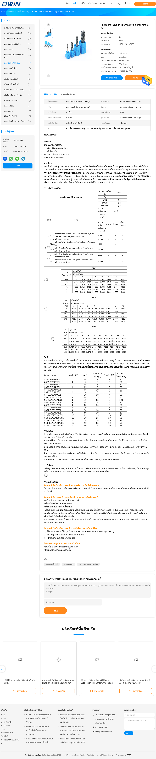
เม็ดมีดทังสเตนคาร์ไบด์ (33, 710)
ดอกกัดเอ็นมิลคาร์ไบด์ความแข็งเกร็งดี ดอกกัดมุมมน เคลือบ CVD (72, 740)
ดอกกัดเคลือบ (68, 564)
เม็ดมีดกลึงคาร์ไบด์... (17, 84)
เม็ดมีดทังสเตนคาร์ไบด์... (17, 28)
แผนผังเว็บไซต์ (7, 733)
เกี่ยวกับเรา (5, 725)
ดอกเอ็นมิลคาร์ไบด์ (65, 710)
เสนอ (55, 610)
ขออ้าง (145, 4)
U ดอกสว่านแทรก (17, 100)
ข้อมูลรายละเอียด (50, 94)
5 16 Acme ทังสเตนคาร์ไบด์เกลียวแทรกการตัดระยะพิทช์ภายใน (39, 740)
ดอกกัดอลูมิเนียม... (17, 68)
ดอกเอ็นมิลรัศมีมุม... (17, 63)
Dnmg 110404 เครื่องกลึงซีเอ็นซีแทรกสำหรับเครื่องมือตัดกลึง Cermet (38, 718)
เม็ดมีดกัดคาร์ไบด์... (17, 79)
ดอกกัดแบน (17, 49)
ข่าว (3, 729)
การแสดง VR (6, 722)
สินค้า (3, 718)
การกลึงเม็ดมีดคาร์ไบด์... (17, 33)
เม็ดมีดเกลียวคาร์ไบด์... (17, 95)
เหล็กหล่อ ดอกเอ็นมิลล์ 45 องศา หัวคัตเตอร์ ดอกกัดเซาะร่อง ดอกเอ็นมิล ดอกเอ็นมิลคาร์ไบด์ (72, 730)
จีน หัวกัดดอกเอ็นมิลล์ (33, 755)
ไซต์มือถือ (5, 736)
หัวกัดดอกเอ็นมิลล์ (52, 564)
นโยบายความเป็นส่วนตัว (10, 741)
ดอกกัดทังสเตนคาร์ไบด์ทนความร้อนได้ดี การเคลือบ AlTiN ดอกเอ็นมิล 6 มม (72, 718)
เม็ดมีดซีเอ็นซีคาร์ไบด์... (17, 38)
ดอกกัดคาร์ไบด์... (17, 73)
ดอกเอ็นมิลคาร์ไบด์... (17, 44)
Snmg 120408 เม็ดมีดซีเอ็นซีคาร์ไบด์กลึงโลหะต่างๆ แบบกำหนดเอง (37, 730)
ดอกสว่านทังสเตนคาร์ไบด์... (17, 121)
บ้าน (3, 715)
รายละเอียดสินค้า (68, 94)
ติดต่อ (17, 166)
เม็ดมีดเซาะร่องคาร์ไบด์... (17, 89)
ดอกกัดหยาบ (17, 106)
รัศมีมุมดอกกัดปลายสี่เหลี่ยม (88, 564)
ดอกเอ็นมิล (17, 111)
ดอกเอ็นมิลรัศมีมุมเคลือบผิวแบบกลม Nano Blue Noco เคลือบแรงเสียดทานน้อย (58, 683)
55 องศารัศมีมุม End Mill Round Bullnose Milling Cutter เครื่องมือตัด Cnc (97, 683)
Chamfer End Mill (17, 116)
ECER (129, 755)
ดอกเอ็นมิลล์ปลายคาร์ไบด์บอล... (17, 56)
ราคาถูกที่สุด (112, 78)
